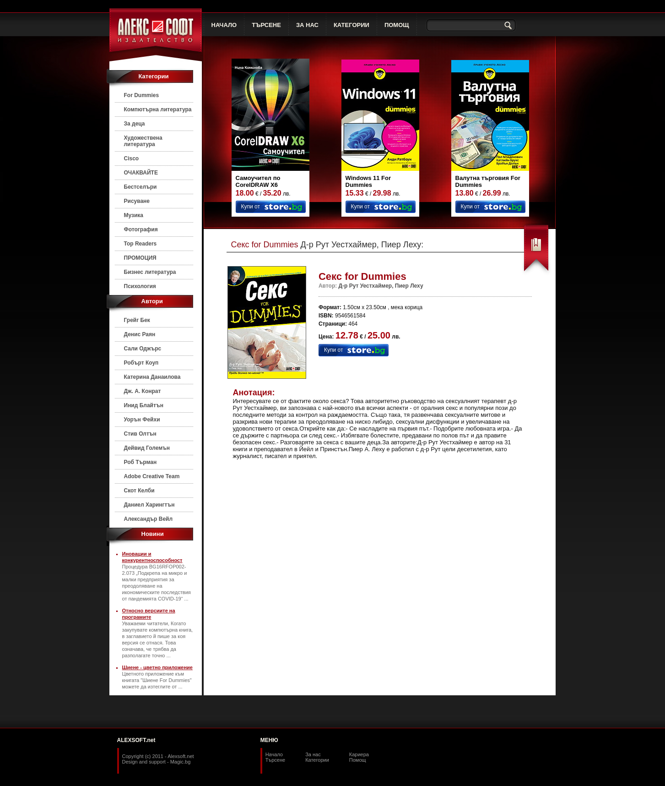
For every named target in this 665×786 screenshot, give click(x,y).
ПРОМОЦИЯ (140, 258)
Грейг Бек (137, 320)
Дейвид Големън (147, 448)
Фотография (141, 229)
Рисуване (137, 201)
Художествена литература (143, 141)
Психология (140, 286)
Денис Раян (140, 334)
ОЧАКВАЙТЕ (141, 172)
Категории (317, 760)
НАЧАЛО (224, 25)
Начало (274, 754)
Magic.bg (180, 761)
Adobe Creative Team (152, 476)
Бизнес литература (150, 272)
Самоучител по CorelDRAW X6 (258, 181)
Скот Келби (139, 490)
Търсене (275, 760)
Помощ (357, 760)
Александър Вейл (148, 519)
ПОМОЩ (396, 25)
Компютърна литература (158, 109)
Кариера (359, 754)
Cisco (131, 158)
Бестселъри (140, 187)
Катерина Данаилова (152, 377)
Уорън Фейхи (142, 419)
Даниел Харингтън (149, 505)
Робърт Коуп (141, 363)
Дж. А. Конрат (142, 391)
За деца (134, 123)
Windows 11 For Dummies (368, 181)
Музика (134, 215)
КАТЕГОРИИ (351, 25)
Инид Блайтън (143, 405)
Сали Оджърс (143, 348)
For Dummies (141, 95)
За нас (313, 754)
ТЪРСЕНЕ (266, 25)
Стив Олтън (140, 434)
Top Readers (140, 243)
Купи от (250, 206)
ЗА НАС (307, 25)
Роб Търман (140, 462)
